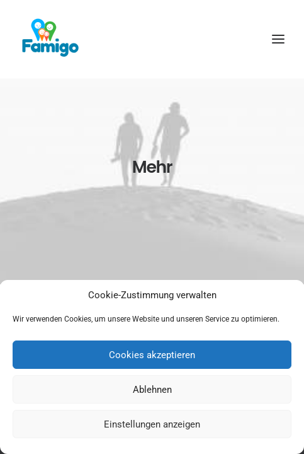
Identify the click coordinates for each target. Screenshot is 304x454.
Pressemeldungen (152, 277)
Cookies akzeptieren (152, 355)
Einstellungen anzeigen (152, 424)
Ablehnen (152, 389)
